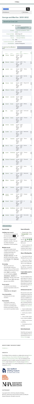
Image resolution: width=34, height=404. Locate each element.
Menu (17, 2)
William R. (7, 89)
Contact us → (5, 348)
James (6, 166)
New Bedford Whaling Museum (18, 357)
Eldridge (12, 215)
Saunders (12, 138)
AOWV (27, 360)
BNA (25, 363)
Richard (7, 117)
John (6, 138)
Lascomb (12, 96)
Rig (13, 39)
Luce (11, 69)
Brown (11, 103)
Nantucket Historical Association (10, 358)
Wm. (6, 110)
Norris (11, 201)
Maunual (7, 62)
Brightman (12, 152)
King (11, 166)
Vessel (12, 37)
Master (12, 36)
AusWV (8, 365)
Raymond (12, 159)
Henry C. (7, 145)
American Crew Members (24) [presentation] (9, 48)
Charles (7, 208)
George (7, 76)
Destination (11, 43)
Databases (23, 301)
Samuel (7, 96)
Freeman (12, 187)
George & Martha (20, 37)
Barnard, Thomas (20, 36)
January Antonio (7, 195)
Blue (11, 76)
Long (11, 173)
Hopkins (12, 124)
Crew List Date (10, 34)
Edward (7, 201)
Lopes (11, 194)
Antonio (12, 62)
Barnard (12, 55)
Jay (11, 131)
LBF (13, 363)
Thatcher (12, 89)
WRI (13, 25)
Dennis (11, 117)
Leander (7, 69)
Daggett (12, 180)
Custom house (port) (9, 41)
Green (11, 82)
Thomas (7, 55)
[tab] (10, 47)
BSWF (14, 362)
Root (11, 145)
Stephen (7, 124)
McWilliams (12, 208)
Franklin (7, 131)
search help (6, 225)
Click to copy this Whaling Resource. (23, 28)
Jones (11, 110)
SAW (26, 362)
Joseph (6, 152)
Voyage (12, 30)
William (7, 180)
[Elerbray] (7, 159)
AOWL (3, 362)
